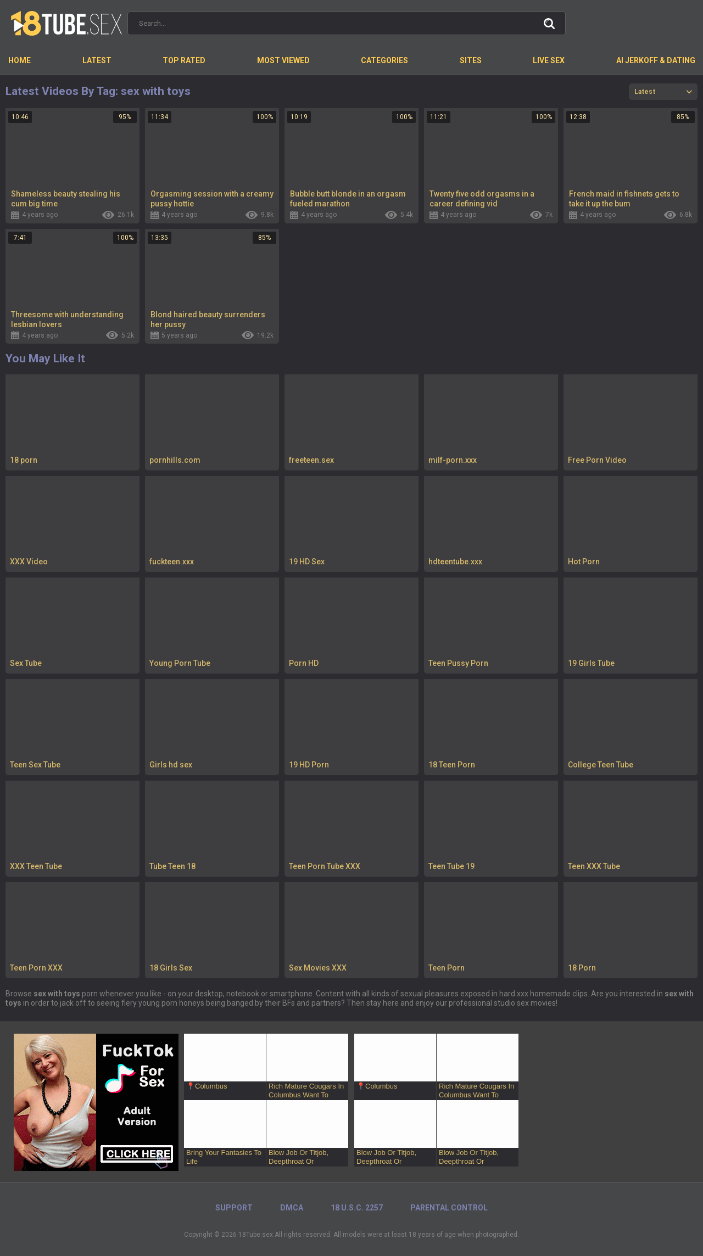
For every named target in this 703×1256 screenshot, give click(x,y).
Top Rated (184, 60)
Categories (384, 60)
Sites (471, 60)
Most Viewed (283, 60)
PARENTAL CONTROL (449, 1207)
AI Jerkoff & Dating (655, 60)
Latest (96, 60)
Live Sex (549, 60)
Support (234, 1207)
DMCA (291, 1207)
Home (19, 60)
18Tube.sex (255, 1234)
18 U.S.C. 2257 (357, 1207)
